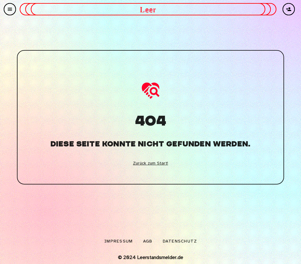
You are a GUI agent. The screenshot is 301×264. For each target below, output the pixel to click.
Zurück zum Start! (150, 163)
